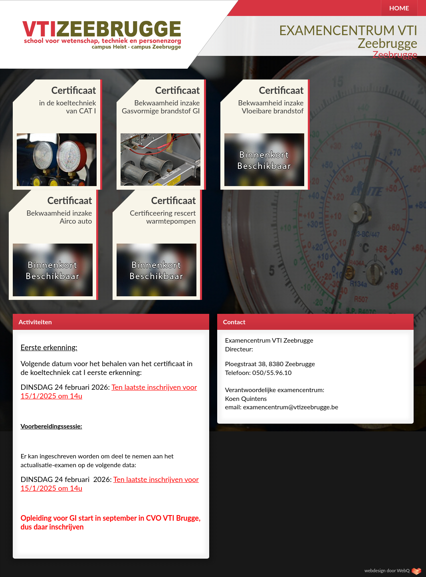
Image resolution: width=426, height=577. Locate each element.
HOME (399, 8)
